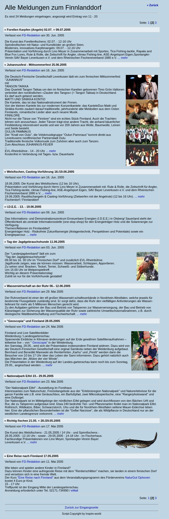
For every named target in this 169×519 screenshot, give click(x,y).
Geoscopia (39, 342)
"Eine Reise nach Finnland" (35, 477)
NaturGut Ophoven (137, 477)
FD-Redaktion (31, 35)
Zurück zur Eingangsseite (81, 507)
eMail (74, 490)
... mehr (123, 57)
